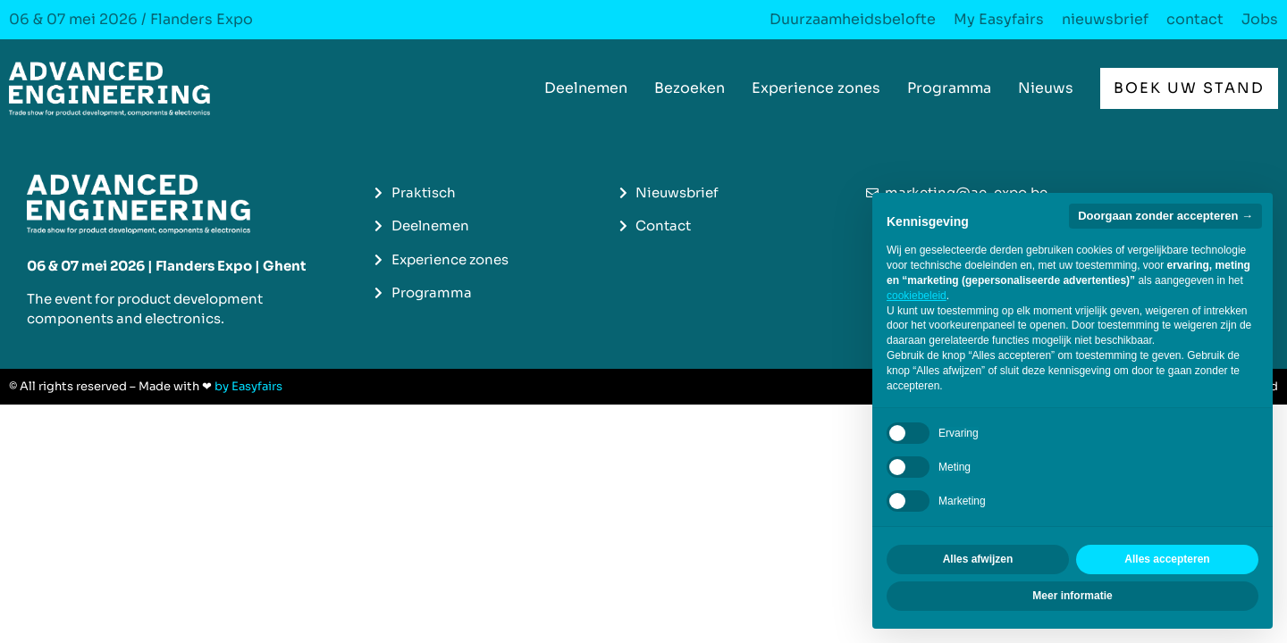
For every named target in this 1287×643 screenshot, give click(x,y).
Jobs (1259, 20)
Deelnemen (585, 88)
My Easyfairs (999, 20)
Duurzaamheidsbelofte (853, 20)
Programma (949, 88)
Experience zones (816, 88)
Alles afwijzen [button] (978, 559)
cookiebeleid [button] (916, 295)
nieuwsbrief (1105, 20)
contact (1195, 20)
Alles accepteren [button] (1166, 559)
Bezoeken (689, 88)
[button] (1189, 88)
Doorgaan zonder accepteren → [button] (1165, 215)
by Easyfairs (248, 386)
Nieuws (1045, 88)
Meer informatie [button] (1072, 595)
